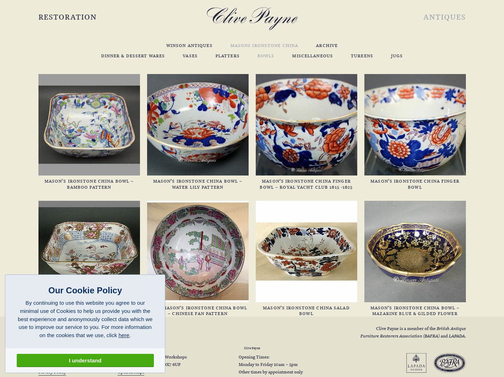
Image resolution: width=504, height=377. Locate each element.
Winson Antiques (189, 45)
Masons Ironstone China (264, 45)
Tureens (362, 55)
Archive (327, 45)
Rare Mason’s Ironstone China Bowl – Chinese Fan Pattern (198, 259)
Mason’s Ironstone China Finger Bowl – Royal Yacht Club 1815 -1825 (306, 132)
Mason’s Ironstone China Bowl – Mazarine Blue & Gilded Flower (415, 259)
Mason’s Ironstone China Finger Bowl (415, 132)
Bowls (266, 55)
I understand (85, 360)
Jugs (397, 55)
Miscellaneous (312, 55)
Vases (190, 55)
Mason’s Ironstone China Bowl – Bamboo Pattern (89, 132)
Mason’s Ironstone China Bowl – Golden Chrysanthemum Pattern (89, 259)
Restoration (67, 16)
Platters (227, 55)
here (124, 335)
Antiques (445, 16)
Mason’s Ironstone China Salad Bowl (306, 259)
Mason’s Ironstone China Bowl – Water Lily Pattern (198, 132)
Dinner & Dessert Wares (133, 55)
